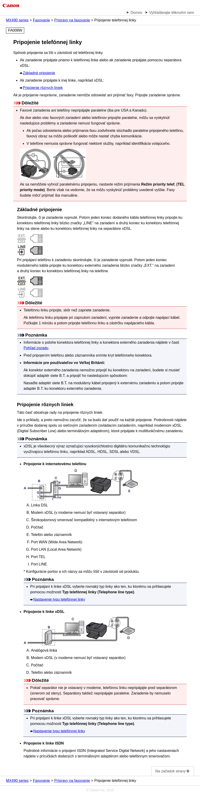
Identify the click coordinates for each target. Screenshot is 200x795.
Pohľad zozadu (36, 348)
